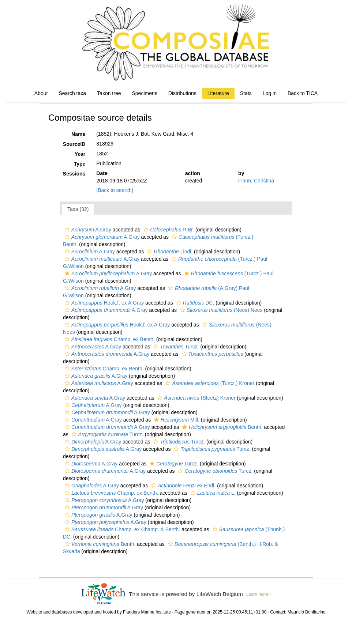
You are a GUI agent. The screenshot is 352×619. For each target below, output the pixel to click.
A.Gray (87, 230)
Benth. (221, 427)
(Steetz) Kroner (195, 398)
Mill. (175, 420)
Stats (246, 93)
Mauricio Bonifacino (307, 612)
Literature (218, 93)
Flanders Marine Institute (147, 612)
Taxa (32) (78, 209)
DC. (194, 303)
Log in (270, 93)
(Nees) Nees (220, 310)
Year (80, 154)
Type (80, 164)
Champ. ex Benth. (109, 339)
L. (212, 493)
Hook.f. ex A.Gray (103, 303)
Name (78, 134)
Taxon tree (109, 93)
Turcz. (175, 347)
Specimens (144, 93)
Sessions (74, 174)
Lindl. (168, 251)
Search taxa (72, 93)
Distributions (182, 93)
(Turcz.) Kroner (209, 383)
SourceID (74, 144)
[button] (67, 229)
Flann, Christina (256, 181)
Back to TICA (303, 93)
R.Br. (168, 230)
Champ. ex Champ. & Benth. (121, 529)
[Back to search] (114, 190)
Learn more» (258, 594)
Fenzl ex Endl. (182, 485)
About (41, 93)
